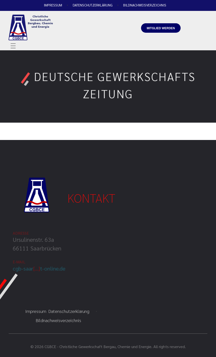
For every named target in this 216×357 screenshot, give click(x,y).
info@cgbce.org (147, 38)
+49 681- (146, 16)
